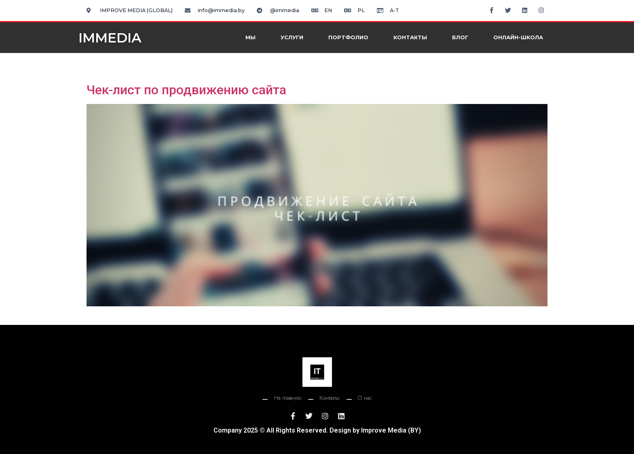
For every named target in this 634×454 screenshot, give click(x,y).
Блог (460, 37)
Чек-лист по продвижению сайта (186, 90)
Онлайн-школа (518, 37)
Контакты (410, 37)
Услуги (292, 37)
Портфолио (348, 37)
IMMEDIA (110, 38)
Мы (250, 37)
